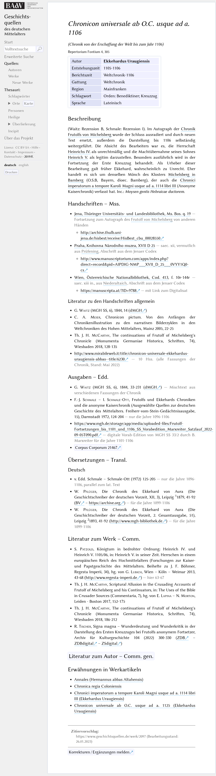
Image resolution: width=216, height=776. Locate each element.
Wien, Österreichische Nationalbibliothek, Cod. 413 (121, 277)
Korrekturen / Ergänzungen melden (99, 752)
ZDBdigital (83, 643)
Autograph (113, 219)
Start (8, 42)
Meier (95, 317)
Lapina (166, 595)
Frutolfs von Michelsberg (89, 134)
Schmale (89, 399)
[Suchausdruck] (20, 49)
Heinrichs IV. (79, 151)
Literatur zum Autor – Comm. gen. (111, 656)
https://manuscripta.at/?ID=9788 (108, 290)
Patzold (86, 549)
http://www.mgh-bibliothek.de (136, 521)
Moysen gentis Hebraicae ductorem (154, 191)
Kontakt (9, 152)
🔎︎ (39, 49)
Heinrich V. (78, 157)
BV (78, 502)
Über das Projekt (18, 138)
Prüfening (90, 251)
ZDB (181, 637)
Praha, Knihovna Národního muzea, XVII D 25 (114, 245)
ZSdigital (109, 643)
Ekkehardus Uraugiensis (127, 61)
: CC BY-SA (16, 147)
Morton (187, 595)
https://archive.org (104, 502)
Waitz (84, 310)
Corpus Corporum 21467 (96, 447)
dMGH (136, 310)
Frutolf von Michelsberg (152, 219)
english (24, 165)
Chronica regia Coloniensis (98, 686)
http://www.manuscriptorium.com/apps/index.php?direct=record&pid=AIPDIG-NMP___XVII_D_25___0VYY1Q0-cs (135, 264)
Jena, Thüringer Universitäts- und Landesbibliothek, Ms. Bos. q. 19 (132, 213)
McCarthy (100, 335)
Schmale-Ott (118, 399)
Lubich (136, 571)
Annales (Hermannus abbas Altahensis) (108, 679)
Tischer (85, 626)
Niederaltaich (115, 283)
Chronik (188, 128)
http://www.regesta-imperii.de (111, 577)
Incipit (13, 131)
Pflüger (89, 491)
